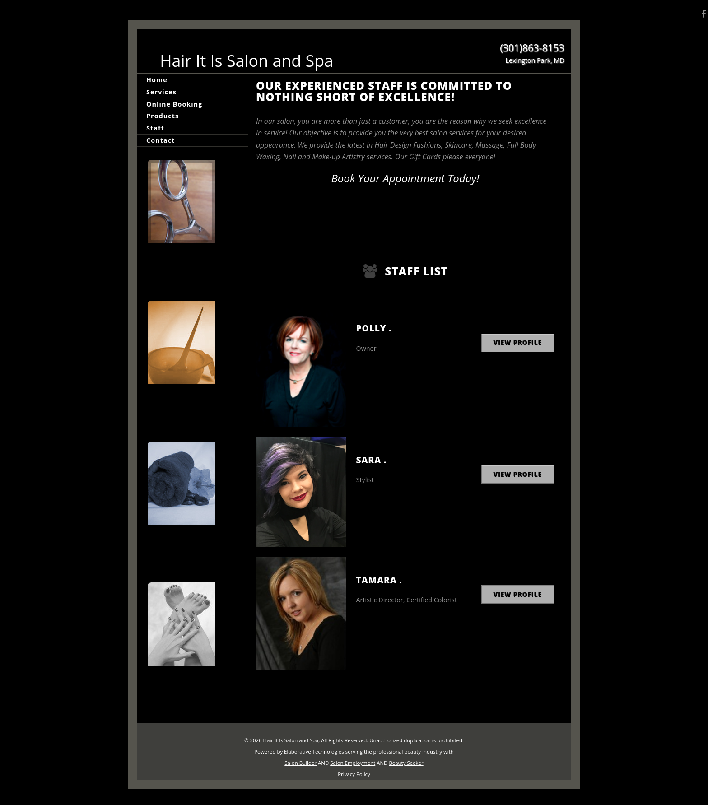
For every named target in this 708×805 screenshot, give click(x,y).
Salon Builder (300, 762)
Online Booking (174, 104)
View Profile (518, 342)
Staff (155, 128)
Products (162, 116)
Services (161, 92)
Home (157, 79)
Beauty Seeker (406, 762)
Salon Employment (352, 762)
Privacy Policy (354, 774)
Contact (160, 140)
